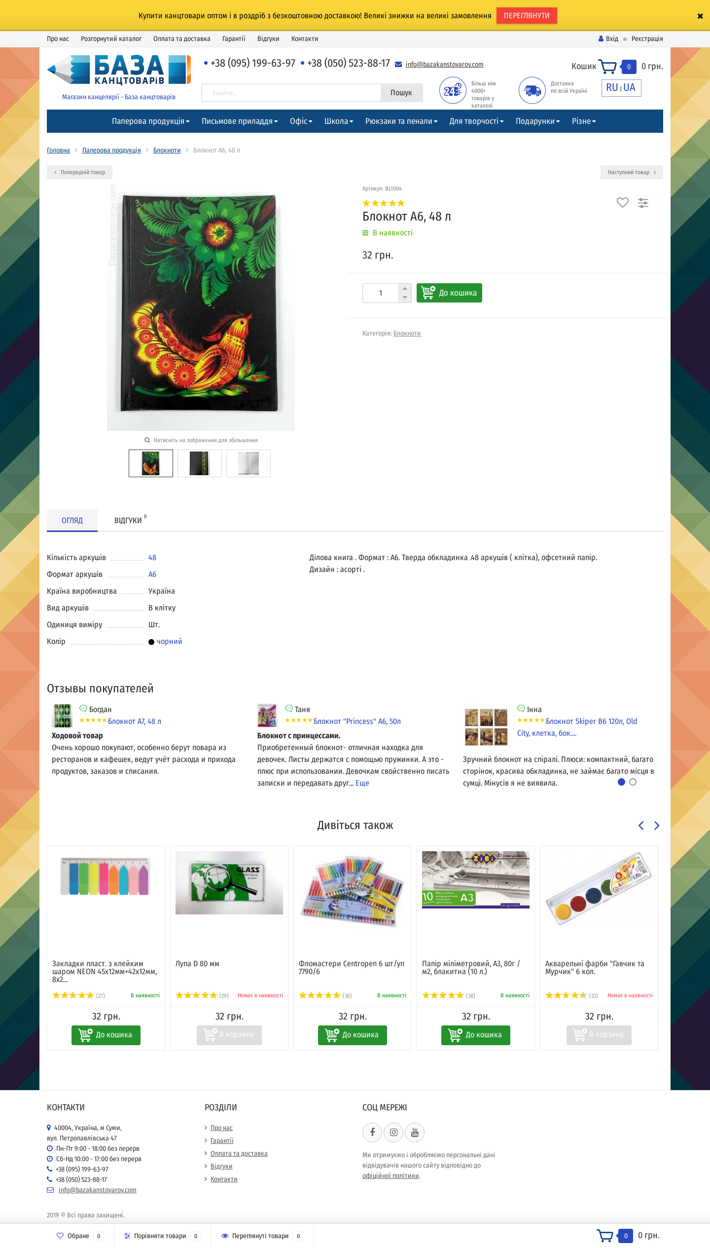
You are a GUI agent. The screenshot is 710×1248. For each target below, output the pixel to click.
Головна (58, 150)
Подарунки (535, 121)
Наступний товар (632, 172)
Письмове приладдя (237, 121)
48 (152, 557)
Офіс (298, 121)
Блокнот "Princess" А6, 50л (357, 721)
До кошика (458, 293)
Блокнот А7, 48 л (134, 721)
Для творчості (474, 121)
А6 (152, 574)
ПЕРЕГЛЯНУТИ (527, 15)
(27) (78, 995)
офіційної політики (390, 1176)
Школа (336, 121)
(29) (202, 995)
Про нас (58, 39)
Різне (581, 121)
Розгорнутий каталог (111, 39)
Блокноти (167, 150)
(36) (325, 995)
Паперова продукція (148, 121)
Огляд (72, 520)
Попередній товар (79, 172)
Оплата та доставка (182, 39)
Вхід (608, 39)
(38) (448, 995)
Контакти (305, 39)
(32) (571, 995)
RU (612, 87)
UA (629, 87)
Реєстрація (647, 39)
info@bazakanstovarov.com (445, 64)
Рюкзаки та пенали (398, 121)
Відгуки (268, 39)
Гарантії (234, 39)
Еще (362, 783)
